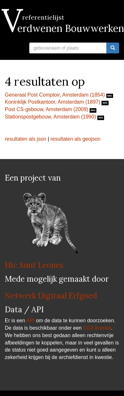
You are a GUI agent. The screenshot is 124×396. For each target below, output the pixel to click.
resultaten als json (25, 139)
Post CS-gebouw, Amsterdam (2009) (47, 109)
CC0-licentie (97, 328)
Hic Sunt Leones (34, 265)
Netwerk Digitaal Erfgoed (51, 296)
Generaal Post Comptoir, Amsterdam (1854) (55, 95)
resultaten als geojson (75, 139)
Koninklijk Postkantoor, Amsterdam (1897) (53, 102)
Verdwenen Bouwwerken (64, 28)
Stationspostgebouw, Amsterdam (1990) (51, 116)
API (30, 320)
